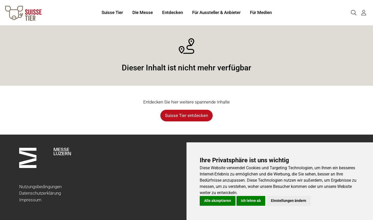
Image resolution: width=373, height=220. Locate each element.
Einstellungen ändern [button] (288, 201)
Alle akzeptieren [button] (217, 201)
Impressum (30, 199)
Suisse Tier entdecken (186, 115)
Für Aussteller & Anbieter (216, 12)
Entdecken (172, 12)
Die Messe (142, 12)
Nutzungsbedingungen (40, 186)
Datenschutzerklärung (40, 193)
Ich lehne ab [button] (251, 201)
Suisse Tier (112, 12)
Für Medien (261, 12)
